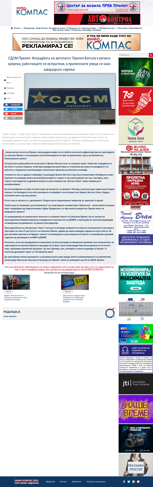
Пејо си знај (58, 30)
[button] (13, 105)
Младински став (108, 28)
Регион (18, 28)
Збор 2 (67, 30)
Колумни (97, 30)
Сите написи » (10, 301)
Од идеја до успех (57, 28)
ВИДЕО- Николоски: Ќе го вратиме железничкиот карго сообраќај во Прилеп (43, 284)
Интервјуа (87, 30)
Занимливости (135, 28)
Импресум (50, 482)
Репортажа (77, 30)
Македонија (29, 28)
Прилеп (9, 77)
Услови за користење (95, 482)
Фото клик (122, 28)
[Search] (151, 55)
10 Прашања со (73, 28)
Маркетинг (77, 482)
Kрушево (95, 277)
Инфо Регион (42, 28)
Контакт (63, 482)
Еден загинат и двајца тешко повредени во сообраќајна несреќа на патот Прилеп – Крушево (102, 284)
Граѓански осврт (89, 28)
